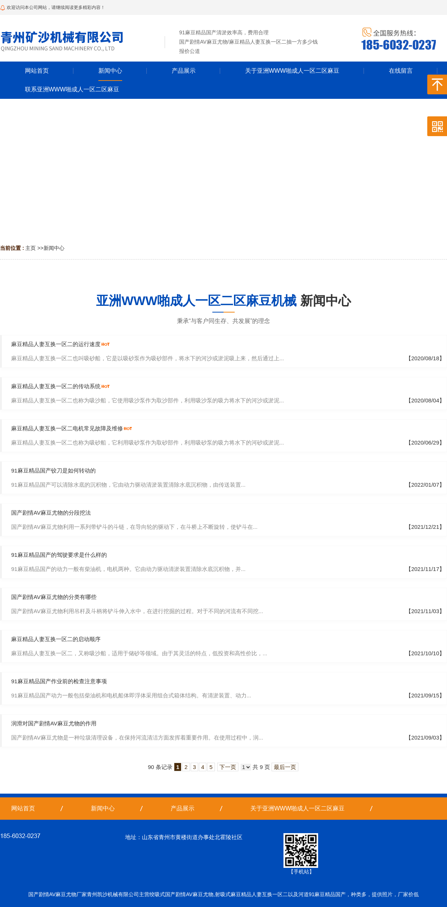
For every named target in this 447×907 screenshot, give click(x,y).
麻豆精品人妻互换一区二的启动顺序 (56, 639)
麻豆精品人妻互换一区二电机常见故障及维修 (67, 428)
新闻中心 (54, 248)
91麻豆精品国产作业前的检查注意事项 (59, 681)
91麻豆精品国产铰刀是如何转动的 (53, 470)
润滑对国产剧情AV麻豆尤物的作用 (53, 723)
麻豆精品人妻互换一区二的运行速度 (56, 344)
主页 (30, 248)
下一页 (227, 767)
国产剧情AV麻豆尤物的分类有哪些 (53, 597)
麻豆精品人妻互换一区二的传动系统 (56, 386)
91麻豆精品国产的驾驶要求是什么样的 (59, 555)
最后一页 (285, 767)
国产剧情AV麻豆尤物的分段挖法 (51, 512)
